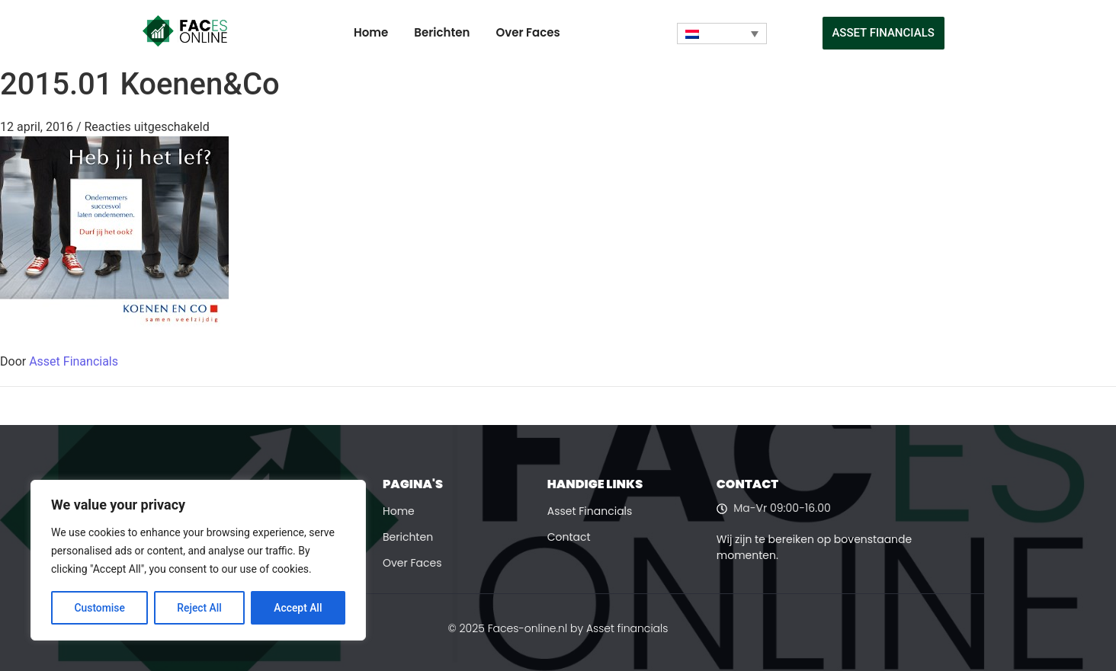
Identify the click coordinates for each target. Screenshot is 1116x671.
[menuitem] (722, 33)
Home (371, 32)
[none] (722, 33)
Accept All (298, 608)
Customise (99, 608)
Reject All (199, 608)
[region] (198, 561)
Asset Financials (73, 361)
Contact (569, 537)
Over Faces (527, 32)
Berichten (442, 32)
